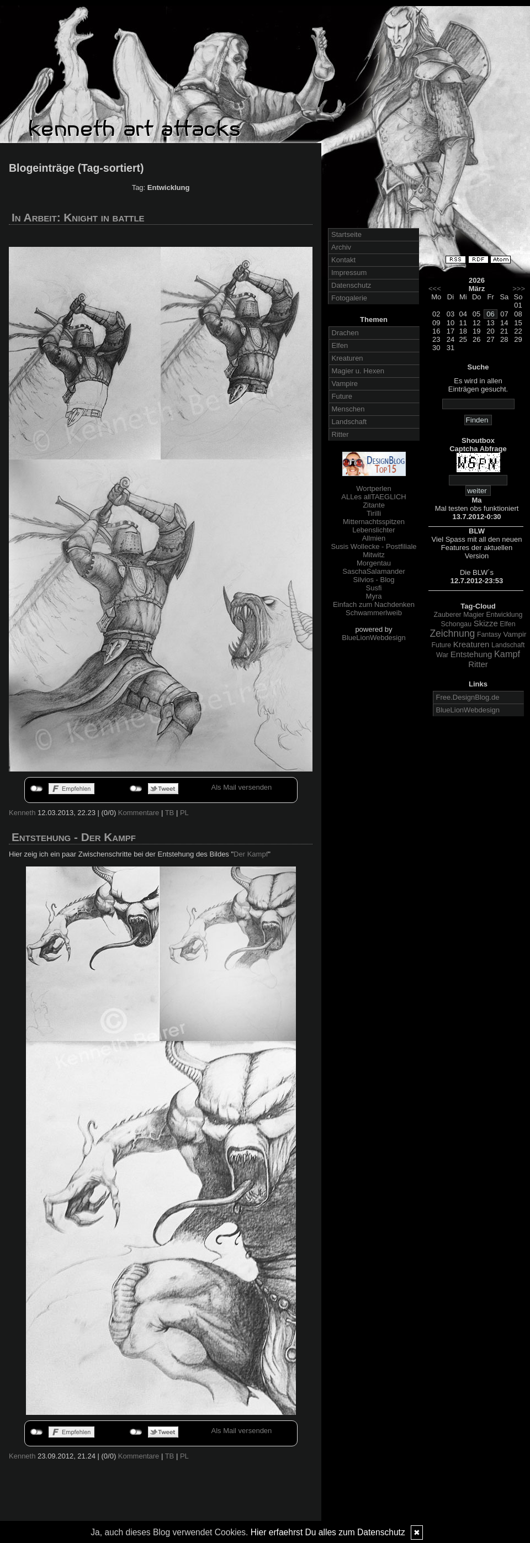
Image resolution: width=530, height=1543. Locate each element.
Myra (374, 596)
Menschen (348, 409)
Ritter (340, 434)
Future (342, 396)
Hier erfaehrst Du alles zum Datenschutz (328, 1532)
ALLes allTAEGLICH (373, 497)
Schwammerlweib (374, 613)
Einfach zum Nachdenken (374, 604)
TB (169, 813)
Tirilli (374, 513)
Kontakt (343, 260)
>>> (518, 288)
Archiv (341, 247)
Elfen (340, 345)
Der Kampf (251, 854)
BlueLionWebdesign (373, 637)
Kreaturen (347, 358)
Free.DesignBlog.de (468, 697)
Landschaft (349, 422)
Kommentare (138, 813)
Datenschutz (351, 285)
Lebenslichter (373, 530)
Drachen (345, 333)
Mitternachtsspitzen (374, 521)
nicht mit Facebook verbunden (36, 788)
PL (184, 813)
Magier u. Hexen (358, 371)
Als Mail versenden (241, 787)
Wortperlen (373, 488)
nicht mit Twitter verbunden (136, 788)
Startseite (346, 234)
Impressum (349, 272)
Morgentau (374, 563)
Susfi (374, 588)
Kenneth (22, 813)
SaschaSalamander (373, 571)
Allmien (374, 538)
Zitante (374, 505)
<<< (434, 288)
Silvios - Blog (373, 579)
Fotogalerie (349, 298)
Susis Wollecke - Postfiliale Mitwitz (373, 550)
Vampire (345, 383)
